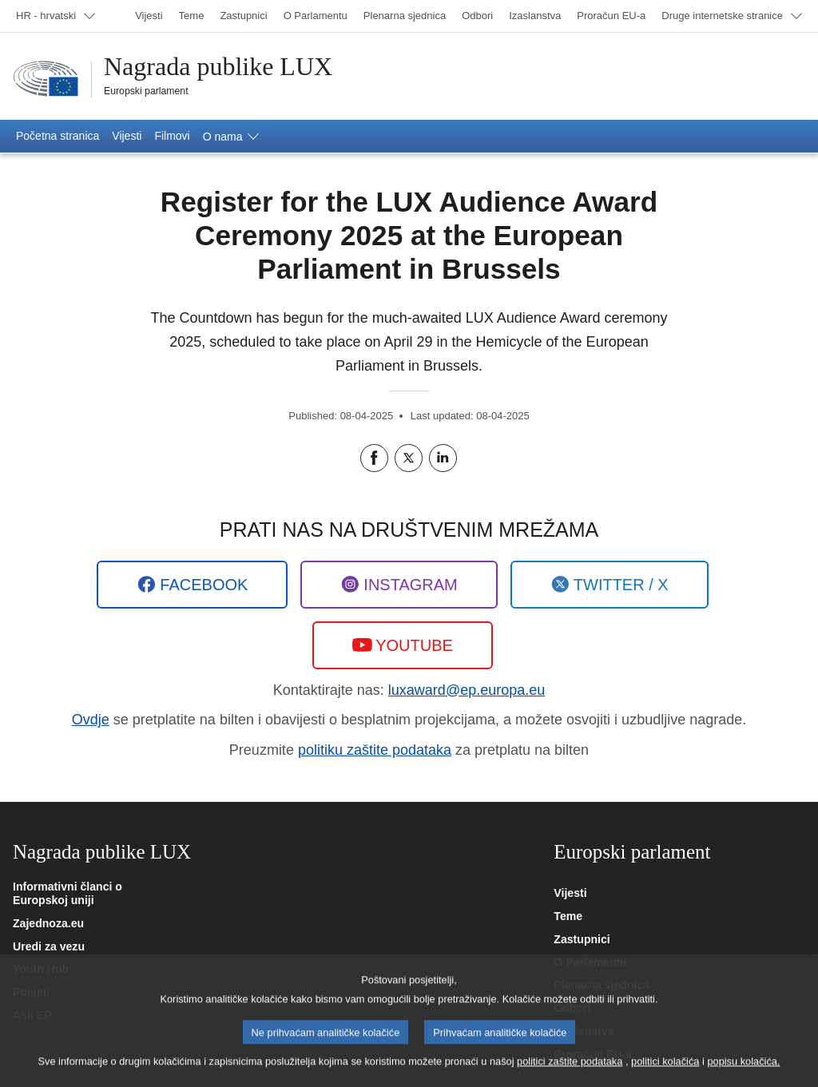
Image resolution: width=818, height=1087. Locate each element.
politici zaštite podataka (569, 1071)
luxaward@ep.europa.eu (466, 690)
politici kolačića (665, 1071)
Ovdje (90, 720)
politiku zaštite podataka (374, 750)
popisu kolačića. (743, 1071)
